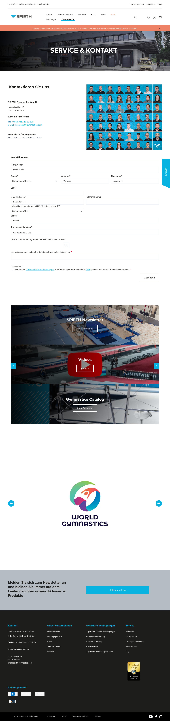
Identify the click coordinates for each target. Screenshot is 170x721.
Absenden (149, 277)
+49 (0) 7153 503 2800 (21, 635)
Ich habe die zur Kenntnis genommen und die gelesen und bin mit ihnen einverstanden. (72, 269)
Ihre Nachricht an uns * (21, 227)
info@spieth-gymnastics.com (28, 125)
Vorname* (65, 176)
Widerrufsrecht (92, 647)
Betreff (14, 216)
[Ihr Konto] (155, 17)
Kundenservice (43, 4)
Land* (13, 188)
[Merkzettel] (148, 17)
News (160, 4)
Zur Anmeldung (85, 328)
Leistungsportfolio (54, 637)
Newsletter (130, 632)
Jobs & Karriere (53, 647)
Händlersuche (131, 647)
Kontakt (50, 652)
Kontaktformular (23, 642)
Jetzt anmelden (118, 590)
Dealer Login (150, 4)
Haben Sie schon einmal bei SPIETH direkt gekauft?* (35, 206)
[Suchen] (135, 17)
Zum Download (85, 408)
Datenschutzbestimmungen (40, 269)
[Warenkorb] (160, 17)
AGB (88, 269)
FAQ (127, 652)
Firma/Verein (17, 165)
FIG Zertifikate (131, 637)
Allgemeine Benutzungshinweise (99, 652)
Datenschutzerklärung (95, 637)
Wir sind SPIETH (53, 632)
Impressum (51, 716)
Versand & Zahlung (94, 642)
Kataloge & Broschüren (135, 642)
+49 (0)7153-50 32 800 (22, 121)
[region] (85, 503)
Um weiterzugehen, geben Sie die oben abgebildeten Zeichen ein (41, 252)
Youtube (85, 368)
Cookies (98, 716)
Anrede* (14, 176)
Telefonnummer (93, 197)
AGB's (64, 716)
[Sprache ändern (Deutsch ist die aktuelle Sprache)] (126, 4)
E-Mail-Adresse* (18, 197)
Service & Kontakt (137, 4)
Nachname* (116, 176)
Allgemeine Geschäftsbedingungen (100, 632)
